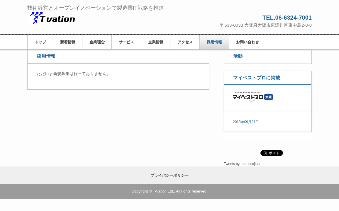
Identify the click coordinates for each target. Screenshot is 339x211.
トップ (40, 42)
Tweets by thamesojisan (242, 164)
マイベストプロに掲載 (256, 77)
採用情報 (214, 42)
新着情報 (67, 42)
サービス (126, 42)
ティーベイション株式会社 (68, 18)
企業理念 (97, 42)
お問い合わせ (247, 42)
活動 (238, 56)
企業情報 (155, 42)
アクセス (185, 42)
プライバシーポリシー (169, 175)
